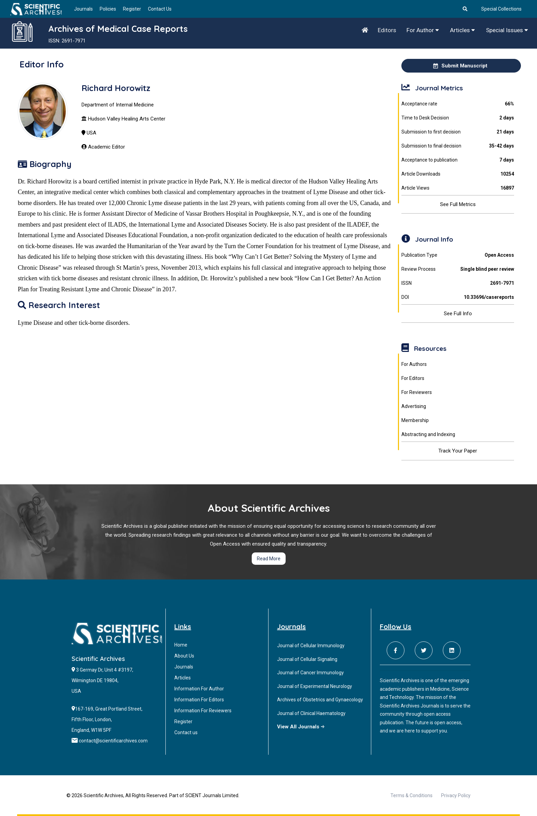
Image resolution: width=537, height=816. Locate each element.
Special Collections (501, 9)
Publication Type (457, 255)
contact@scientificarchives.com (113, 740)
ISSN (457, 283)
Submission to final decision (457, 146)
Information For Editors (199, 699)
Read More (268, 558)
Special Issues (507, 30)
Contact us (186, 732)
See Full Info (458, 313)
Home (180, 645)
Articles (462, 30)
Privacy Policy (456, 795)
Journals (83, 9)
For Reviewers (416, 392)
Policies (108, 9)
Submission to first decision (457, 132)
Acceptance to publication (457, 160)
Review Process (457, 269)
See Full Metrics (458, 204)
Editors (387, 30)
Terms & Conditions (411, 795)
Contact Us (160, 9)
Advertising (413, 406)
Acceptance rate (457, 103)
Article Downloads (457, 174)
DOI (457, 297)
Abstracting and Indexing (428, 434)
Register (132, 9)
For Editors (412, 378)
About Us (184, 656)
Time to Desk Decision (457, 118)
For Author (423, 30)
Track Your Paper (457, 451)
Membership (415, 420)
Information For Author (199, 688)
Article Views (457, 188)
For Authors (414, 364)
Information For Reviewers (203, 710)
